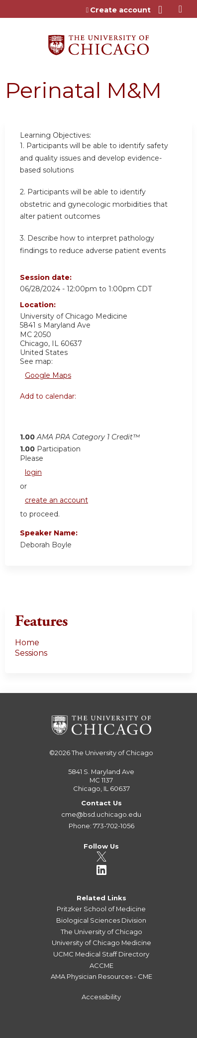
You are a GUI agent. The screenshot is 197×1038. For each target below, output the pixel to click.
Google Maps (48, 375)
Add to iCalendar (75, 418)
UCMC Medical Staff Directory (101, 954)
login (33, 472)
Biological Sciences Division (101, 920)
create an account (56, 500)
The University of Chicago (112, 753)
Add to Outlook (99, 418)
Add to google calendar (30, 418)
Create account (120, 9)
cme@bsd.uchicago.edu (101, 814)
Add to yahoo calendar (52, 418)
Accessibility (101, 997)
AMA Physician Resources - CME (101, 976)
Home (27, 642)
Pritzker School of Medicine (101, 909)
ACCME (101, 965)
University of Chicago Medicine (101, 943)
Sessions (31, 653)
